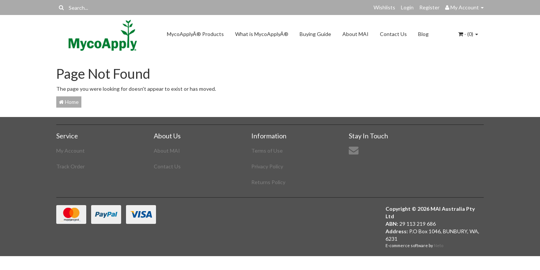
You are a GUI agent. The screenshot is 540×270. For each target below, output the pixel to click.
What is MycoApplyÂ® (261, 34)
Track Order (70, 166)
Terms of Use (267, 150)
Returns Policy (268, 182)
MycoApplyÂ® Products (195, 34)
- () (468, 34)
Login (407, 7)
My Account (70, 150)
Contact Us (393, 34)
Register (429, 7)
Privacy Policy (267, 166)
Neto (438, 245)
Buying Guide (315, 34)
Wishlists (384, 7)
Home (69, 102)
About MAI (355, 34)
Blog (423, 34)
